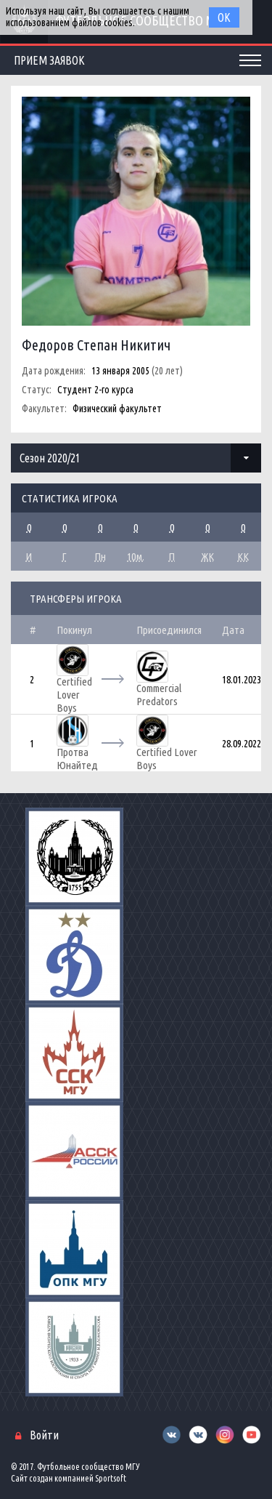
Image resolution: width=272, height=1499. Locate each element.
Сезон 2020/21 (50, 458)
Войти (44, 1435)
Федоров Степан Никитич (96, 345)
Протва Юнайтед (77, 758)
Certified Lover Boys (74, 694)
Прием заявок (49, 60)
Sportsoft (110, 1478)
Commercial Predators (158, 694)
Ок (224, 17)
